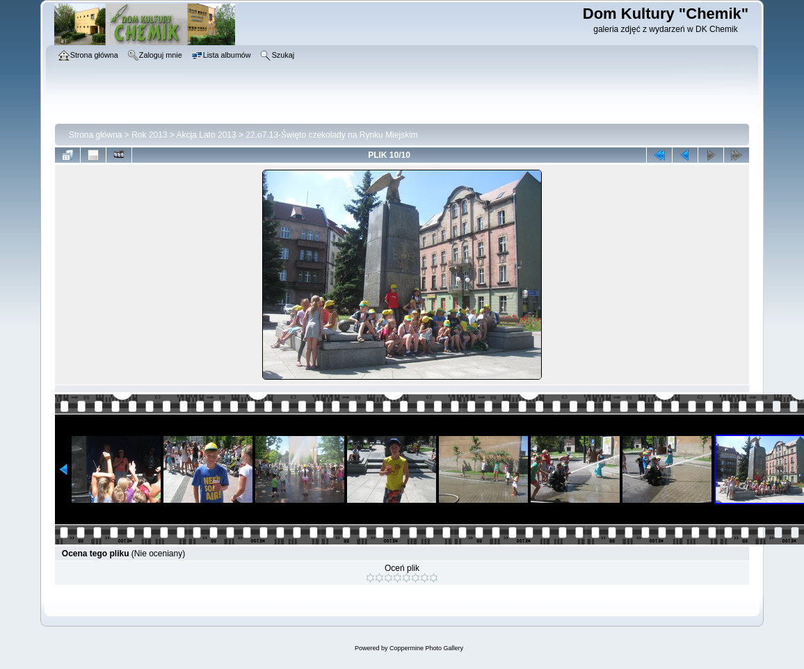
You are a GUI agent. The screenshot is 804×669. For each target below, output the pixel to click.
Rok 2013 (149, 135)
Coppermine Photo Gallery (426, 648)
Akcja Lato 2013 (206, 135)
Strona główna (95, 135)
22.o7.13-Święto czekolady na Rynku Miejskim (331, 135)
